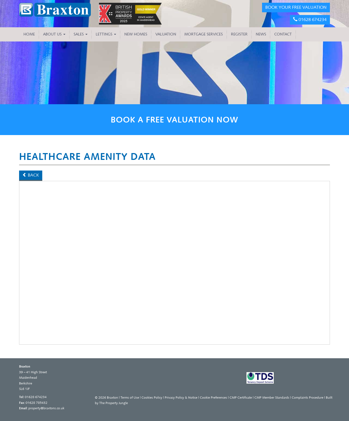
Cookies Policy (152, 397)
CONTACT (283, 34)
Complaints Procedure (307, 397)
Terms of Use (130, 397)
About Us (54, 34)
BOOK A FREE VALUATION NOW (174, 119)
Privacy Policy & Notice (181, 397)
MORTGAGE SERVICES (203, 34)
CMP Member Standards (271, 397)
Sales (81, 34)
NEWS (261, 34)
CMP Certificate (241, 397)
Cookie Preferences (213, 397)
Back (30, 175)
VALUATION (165, 34)
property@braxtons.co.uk (46, 408)
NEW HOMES (135, 34)
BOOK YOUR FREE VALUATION (296, 7)
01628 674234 (310, 19)
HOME (29, 34)
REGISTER (239, 34)
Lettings (106, 34)
